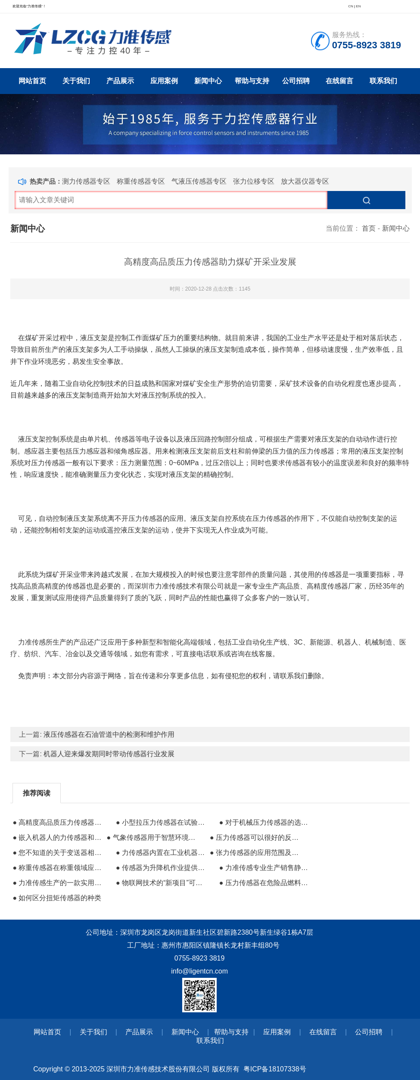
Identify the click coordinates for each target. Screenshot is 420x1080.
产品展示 (120, 81)
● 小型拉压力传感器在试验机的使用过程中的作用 (162, 822)
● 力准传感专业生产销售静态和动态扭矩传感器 (265, 867)
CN (350, 6)
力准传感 (32, 642)
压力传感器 (145, 518)
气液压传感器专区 (199, 181)
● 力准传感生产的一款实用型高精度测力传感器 (58, 882)
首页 (369, 228)
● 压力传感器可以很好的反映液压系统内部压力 (256, 837)
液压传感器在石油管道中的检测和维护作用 (109, 734)
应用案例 (164, 81)
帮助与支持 (252, 81)
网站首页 (32, 81)
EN (358, 6)
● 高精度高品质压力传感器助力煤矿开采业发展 (58, 822)
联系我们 (383, 81)
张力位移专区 (253, 181)
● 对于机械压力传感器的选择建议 (265, 822)
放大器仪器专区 (305, 181)
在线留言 (339, 81)
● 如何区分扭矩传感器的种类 (56, 898)
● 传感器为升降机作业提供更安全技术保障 (162, 867)
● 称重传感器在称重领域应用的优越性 (58, 867)
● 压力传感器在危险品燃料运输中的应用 (265, 882)
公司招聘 (296, 81)
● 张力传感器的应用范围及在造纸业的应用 (256, 852)
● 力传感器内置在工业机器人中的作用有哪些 (162, 852)
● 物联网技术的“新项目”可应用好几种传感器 (162, 882)
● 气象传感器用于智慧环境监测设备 (152, 837)
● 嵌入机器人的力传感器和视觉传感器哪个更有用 (58, 837)
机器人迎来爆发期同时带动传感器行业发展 (109, 754)
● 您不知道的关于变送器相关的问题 (58, 852)
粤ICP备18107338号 (274, 1069)
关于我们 (76, 81)
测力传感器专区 (86, 181)
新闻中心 (208, 81)
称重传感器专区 (141, 181)
